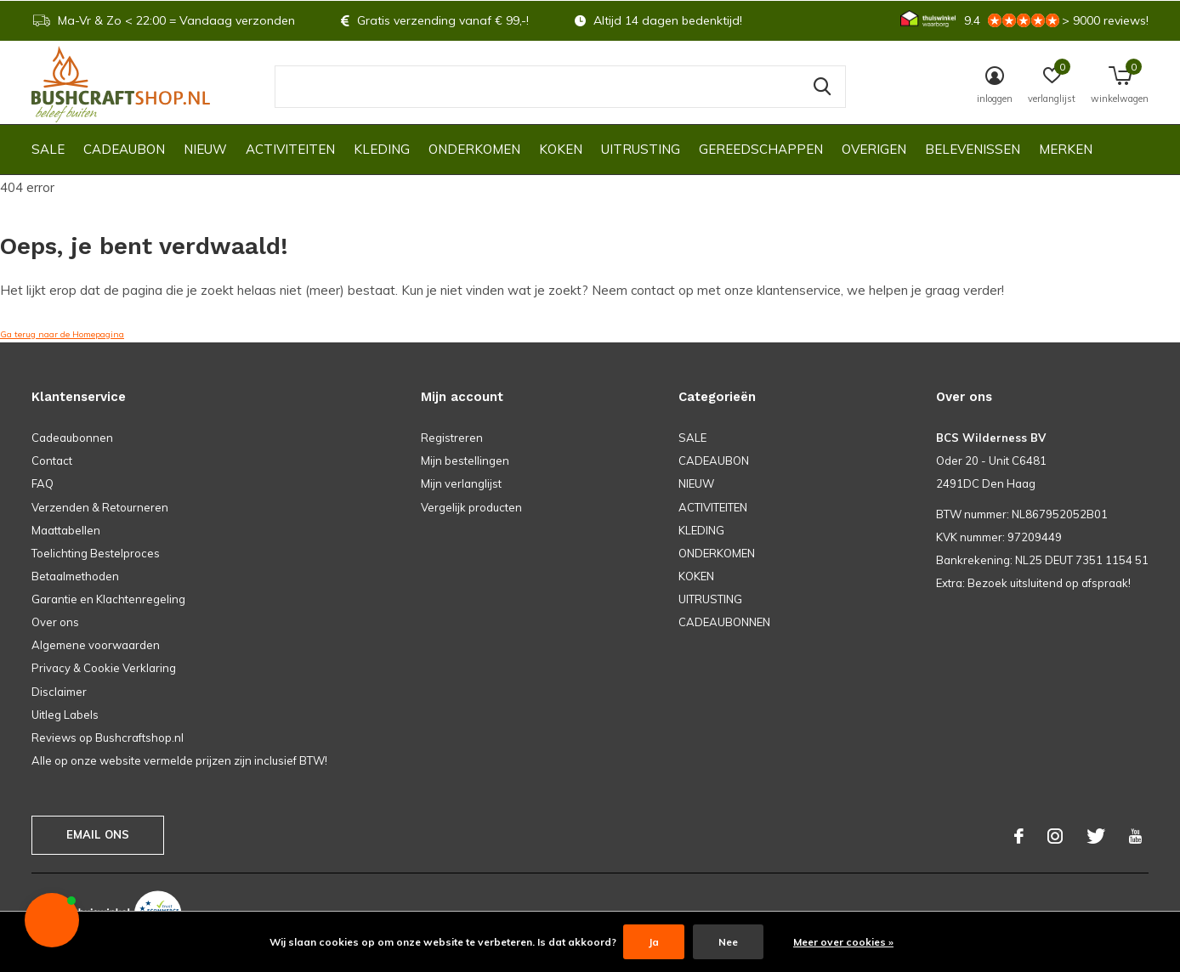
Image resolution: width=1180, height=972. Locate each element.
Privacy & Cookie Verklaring (103, 668)
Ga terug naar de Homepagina (62, 334)
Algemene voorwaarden (95, 645)
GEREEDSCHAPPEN (761, 149)
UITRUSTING (640, 149)
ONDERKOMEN (474, 149)
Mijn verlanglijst (461, 483)
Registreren (452, 437)
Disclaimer (59, 691)
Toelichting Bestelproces (95, 553)
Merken (1065, 149)
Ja (654, 941)
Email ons (98, 834)
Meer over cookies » (843, 941)
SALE (48, 149)
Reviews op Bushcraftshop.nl (107, 737)
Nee (728, 941)
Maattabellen (65, 530)
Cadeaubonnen (72, 437)
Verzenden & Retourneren (99, 507)
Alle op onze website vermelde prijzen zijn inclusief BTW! (179, 760)
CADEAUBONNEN (724, 622)
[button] (52, 920)
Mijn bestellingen (465, 460)
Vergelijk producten (471, 507)
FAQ (42, 483)
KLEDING (382, 149)
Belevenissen (972, 149)
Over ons (55, 622)
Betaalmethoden (75, 576)
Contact (51, 460)
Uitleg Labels (65, 714)
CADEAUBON (124, 149)
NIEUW (205, 149)
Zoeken (822, 86)
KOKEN (560, 149)
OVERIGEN (874, 149)
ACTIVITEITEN (290, 149)
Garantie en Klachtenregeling (108, 599)
